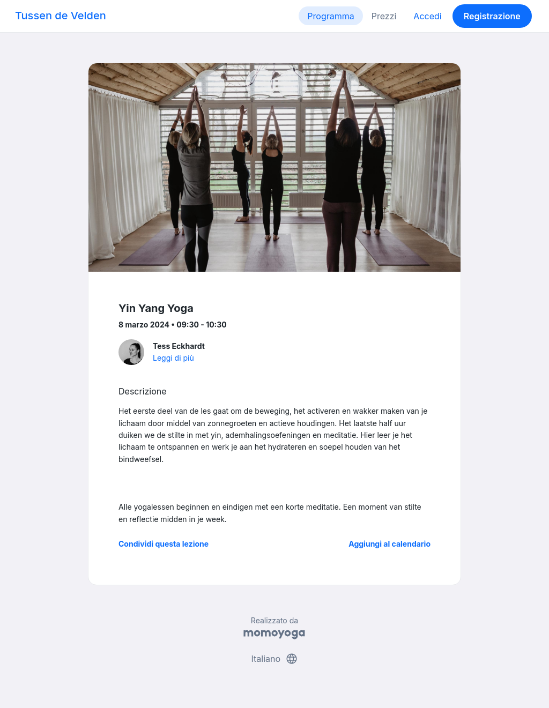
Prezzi (384, 16)
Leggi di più (173, 357)
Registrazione (492, 16)
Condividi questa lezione (163, 543)
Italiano (274, 658)
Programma (330, 16)
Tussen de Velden (60, 15)
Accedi (427, 16)
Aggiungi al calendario (389, 543)
